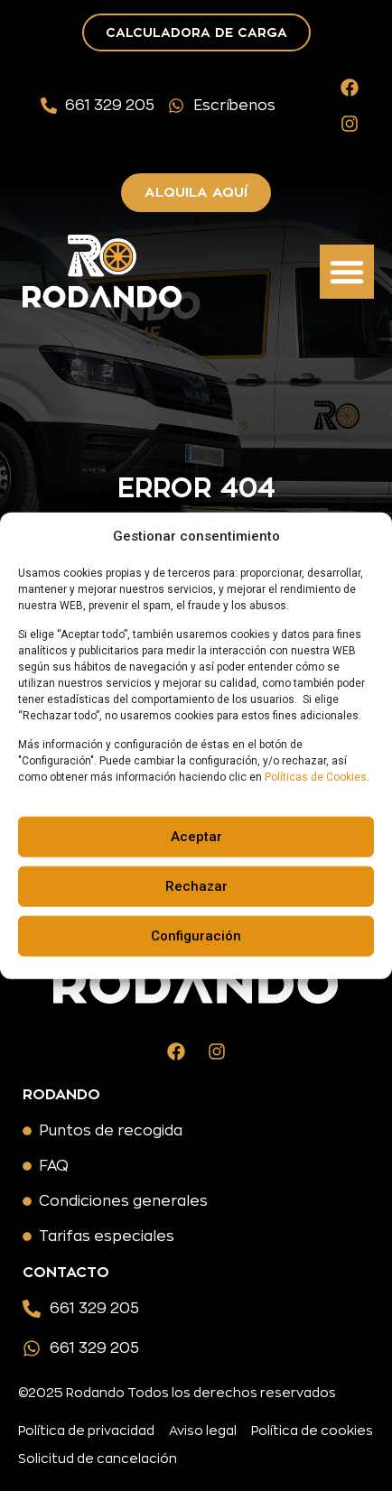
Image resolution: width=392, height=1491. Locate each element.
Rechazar (196, 886)
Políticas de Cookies (316, 777)
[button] (347, 272)
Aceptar (196, 837)
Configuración (196, 936)
